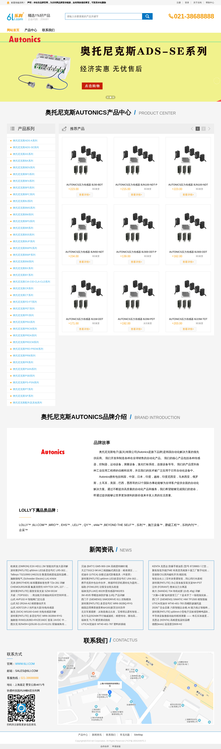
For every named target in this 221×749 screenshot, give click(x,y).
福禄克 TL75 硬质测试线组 (95, 620)
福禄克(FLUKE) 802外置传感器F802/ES (102, 591)
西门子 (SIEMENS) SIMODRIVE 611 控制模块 (106, 599)
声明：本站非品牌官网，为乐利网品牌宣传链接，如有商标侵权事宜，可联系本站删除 (66, 2)
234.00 (74, 256)
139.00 (126, 256)
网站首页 (13, 30)
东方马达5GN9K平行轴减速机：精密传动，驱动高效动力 (110, 615)
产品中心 (31, 30)
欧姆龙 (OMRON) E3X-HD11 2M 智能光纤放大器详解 (39, 566)
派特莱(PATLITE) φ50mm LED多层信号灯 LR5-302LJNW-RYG (40, 570)
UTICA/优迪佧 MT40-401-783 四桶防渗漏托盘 (176, 603)
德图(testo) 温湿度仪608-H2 (167, 624)
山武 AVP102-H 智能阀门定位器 (28, 599)
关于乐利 (197, 2)
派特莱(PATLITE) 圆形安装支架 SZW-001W (34, 591)
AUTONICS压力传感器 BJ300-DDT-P (136, 251)
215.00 (126, 189)
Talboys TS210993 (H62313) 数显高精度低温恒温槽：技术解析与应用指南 (40, 574)
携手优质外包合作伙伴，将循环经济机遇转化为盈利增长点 (110, 582)
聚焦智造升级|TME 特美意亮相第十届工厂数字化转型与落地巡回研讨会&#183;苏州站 (181, 570)
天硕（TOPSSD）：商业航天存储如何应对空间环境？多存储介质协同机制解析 (40, 595)
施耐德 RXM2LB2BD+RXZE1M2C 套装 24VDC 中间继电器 (40, 620)
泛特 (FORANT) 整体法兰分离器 (169, 587)
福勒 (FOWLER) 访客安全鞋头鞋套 (100, 587)
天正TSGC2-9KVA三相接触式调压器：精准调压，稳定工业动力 (110, 570)
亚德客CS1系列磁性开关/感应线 (169, 574)
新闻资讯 (97, 734)
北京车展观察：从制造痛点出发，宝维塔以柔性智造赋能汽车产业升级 (110, 611)
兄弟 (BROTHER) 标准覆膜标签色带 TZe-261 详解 (38, 582)
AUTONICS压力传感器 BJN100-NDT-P (136, 184)
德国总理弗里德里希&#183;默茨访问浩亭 (103, 607)
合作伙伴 (104, 746)
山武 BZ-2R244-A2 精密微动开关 (28, 603)
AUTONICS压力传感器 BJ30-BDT (84, 184)
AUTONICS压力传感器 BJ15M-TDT (188, 319)
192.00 (126, 323)
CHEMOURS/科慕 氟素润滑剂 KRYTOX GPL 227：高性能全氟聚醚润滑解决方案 (40, 587)
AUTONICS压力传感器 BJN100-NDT (188, 184)
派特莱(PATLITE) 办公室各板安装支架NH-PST (177, 582)
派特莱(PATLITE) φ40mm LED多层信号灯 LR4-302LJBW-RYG (110, 578)
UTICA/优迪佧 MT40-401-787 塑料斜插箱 (103, 624)
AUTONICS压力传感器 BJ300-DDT (188, 251)
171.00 (74, 323)
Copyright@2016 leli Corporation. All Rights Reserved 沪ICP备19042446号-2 (110, 741)
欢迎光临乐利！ (18, 2)
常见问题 (125, 734)
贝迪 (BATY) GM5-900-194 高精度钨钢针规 (104, 566)
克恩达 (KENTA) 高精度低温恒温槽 (171, 620)
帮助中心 (210, 2)
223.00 (74, 189)
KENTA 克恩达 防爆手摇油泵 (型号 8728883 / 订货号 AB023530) (181, 566)
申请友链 (116, 746)
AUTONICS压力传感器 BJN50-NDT (84, 251)
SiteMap (138, 734)
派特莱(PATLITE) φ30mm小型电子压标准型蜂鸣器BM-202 (181, 611)
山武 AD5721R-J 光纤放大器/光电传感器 (32, 607)
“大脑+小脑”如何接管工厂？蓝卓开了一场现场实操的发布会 (181, 595)
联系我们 (48, 30)
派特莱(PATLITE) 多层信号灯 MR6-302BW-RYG (36, 615)
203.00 (178, 323)
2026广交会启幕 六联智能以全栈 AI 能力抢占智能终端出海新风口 (181, 607)
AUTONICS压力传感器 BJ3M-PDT (136, 319)
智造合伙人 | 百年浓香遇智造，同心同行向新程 (177, 578)
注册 (179, 2)
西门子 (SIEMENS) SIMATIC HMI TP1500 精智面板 (179, 599)
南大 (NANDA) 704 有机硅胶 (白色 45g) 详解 (176, 591)
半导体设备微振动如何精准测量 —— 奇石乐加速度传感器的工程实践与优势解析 (181, 615)
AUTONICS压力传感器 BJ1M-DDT (84, 319)
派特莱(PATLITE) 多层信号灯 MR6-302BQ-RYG (106, 603)
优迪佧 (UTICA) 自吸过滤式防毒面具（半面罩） (107, 574)
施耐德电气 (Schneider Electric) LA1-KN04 (33, 578)
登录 (187, 2)
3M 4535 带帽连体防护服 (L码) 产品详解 (103, 595)
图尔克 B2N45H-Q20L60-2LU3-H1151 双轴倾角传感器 (40, 624)
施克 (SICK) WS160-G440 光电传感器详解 (33, 611)
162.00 (178, 256)
